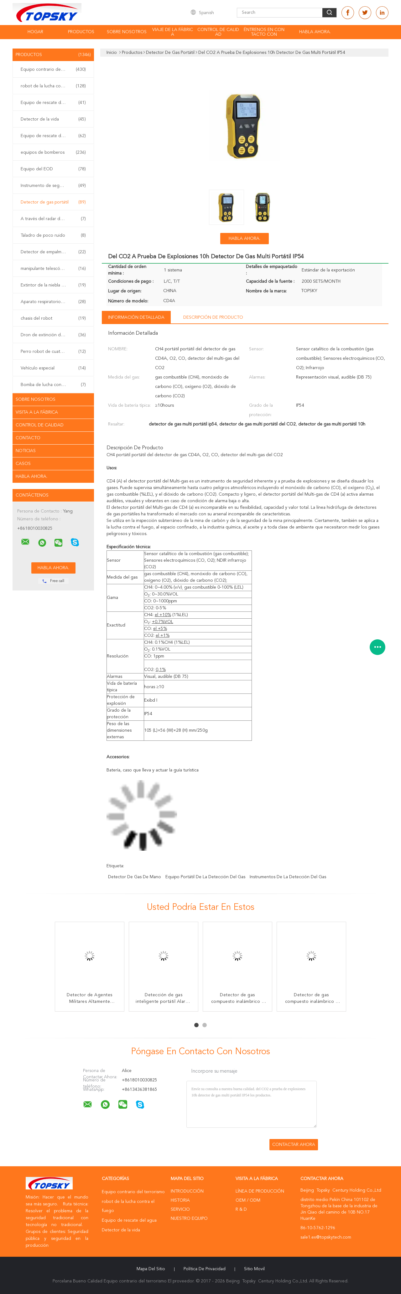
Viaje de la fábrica (172, 32)
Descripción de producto (213, 317)
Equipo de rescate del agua (53, 103)
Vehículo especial (53, 368)
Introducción (187, 1191)
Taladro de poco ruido (53, 235)
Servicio (180, 1209)
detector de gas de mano (134, 877)
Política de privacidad (205, 1269)
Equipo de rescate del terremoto (53, 136)
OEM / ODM (248, 1200)
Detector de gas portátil (53, 202)
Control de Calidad (40, 425)
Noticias (26, 451)
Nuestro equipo (189, 1218)
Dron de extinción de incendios (53, 335)
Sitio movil (254, 1269)
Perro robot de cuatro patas (53, 351)
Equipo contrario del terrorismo (53, 69)
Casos (23, 463)
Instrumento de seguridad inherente (55, 186)
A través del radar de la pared (53, 219)
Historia (180, 1200)
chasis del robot (53, 318)
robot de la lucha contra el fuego (54, 86)
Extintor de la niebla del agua (53, 285)
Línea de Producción (260, 1191)
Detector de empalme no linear (53, 252)
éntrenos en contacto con (264, 32)
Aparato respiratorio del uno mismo (55, 302)
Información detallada (136, 317)
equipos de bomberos (53, 152)
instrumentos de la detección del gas (288, 877)
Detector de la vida (53, 119)
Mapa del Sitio (151, 1269)
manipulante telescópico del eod (53, 269)
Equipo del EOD (53, 169)
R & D (241, 1209)
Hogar (35, 32)
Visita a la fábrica (37, 412)
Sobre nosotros (127, 32)
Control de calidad (218, 32)
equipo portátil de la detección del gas (205, 877)
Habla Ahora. (315, 32)
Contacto (28, 438)
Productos (81, 32)
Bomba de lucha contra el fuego (53, 385)
